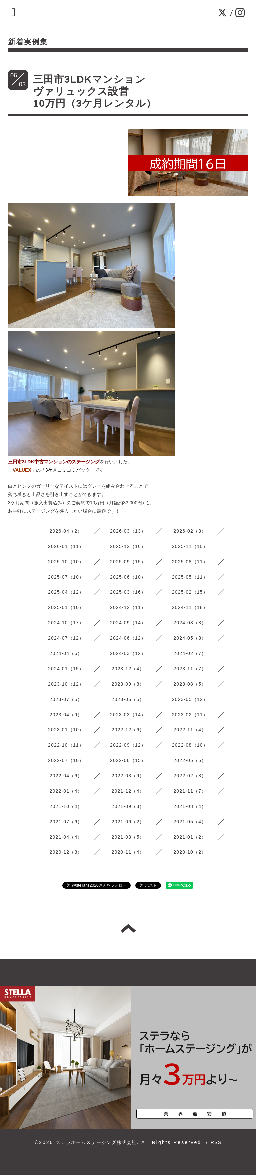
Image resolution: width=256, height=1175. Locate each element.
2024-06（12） (128, 638)
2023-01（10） (66, 729)
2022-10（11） (66, 745)
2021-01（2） (189, 837)
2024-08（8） (189, 622)
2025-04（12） (66, 592)
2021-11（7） (189, 791)
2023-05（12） (190, 699)
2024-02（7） (189, 653)
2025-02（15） (190, 592)
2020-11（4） (127, 852)
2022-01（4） (66, 791)
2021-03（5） (127, 837)
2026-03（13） (128, 531)
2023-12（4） (127, 668)
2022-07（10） (66, 760)
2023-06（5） (127, 699)
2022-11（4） (189, 729)
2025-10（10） (66, 561)
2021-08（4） (189, 806)
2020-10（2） (189, 852)
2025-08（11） (190, 561)
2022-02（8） (189, 775)
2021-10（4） (66, 806)
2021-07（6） (66, 821)
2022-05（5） (189, 760)
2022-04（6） (66, 775)
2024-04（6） (66, 653)
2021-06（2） (127, 821)
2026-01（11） (66, 546)
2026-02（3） (189, 531)
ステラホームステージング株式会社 (96, 1142)
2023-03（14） (128, 714)
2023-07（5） (66, 699)
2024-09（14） (128, 622)
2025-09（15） (128, 561)
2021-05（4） (189, 821)
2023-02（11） (190, 714)
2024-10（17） (66, 622)
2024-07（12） (66, 638)
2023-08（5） (189, 684)
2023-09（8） (127, 684)
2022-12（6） (127, 729)
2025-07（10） (66, 577)
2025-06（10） (128, 577)
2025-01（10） (66, 607)
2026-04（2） (66, 531)
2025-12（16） (128, 546)
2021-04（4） (66, 837)
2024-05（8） (189, 638)
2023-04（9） (66, 714)
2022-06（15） (128, 760)
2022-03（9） (127, 775)
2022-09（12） (128, 745)
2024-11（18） (190, 607)
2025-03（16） (128, 592)
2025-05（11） (190, 577)
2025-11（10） (190, 546)
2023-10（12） (66, 684)
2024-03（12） (128, 653)
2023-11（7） (189, 668)
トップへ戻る (128, 928)
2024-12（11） (128, 607)
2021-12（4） (127, 791)
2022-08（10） (190, 745)
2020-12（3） (66, 852)
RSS (216, 1142)
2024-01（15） (66, 668)
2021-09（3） (127, 806)
